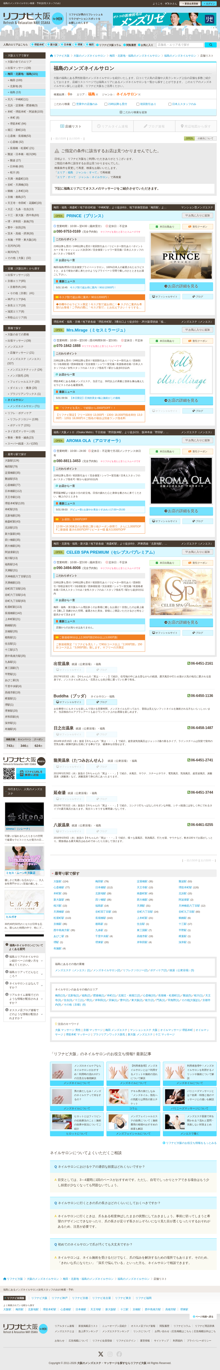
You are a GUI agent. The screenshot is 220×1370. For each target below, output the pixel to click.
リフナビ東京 (123, 1298)
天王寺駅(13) (12, 497)
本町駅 (58, 893)
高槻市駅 (142, 936)
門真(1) (160, 1000)
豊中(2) (124, 1000)
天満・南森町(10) (16, 178)
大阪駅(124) (12, 460)
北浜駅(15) (11, 527)
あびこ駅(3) (12, 680)
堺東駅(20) (11, 710)
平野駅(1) (10, 674)
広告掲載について (78, 1340)
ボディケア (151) (19, 425)
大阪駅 (58, 881)
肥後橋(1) (98, 995)
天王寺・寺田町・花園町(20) (23, 203)
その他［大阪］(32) (18, 258)
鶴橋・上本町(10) (16, 190)
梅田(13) (60, 995)
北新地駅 (100, 893)
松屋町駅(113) (13, 606)
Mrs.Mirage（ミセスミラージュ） (91, 330)
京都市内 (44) (17, 287)
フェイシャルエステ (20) (24, 381)
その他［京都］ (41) (21, 293)
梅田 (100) (15, 80)
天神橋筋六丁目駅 (189, 905)
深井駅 (183, 942)
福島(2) (86, 995)
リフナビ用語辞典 (204, 1326)
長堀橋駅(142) (13, 613)
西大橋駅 (142, 899)
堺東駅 (99, 942)
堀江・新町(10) (15, 129)
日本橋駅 (100, 887)
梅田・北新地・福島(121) (21, 74)
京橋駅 (58, 924)
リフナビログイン (126, 1340)
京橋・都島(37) (15, 197)
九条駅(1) (10, 661)
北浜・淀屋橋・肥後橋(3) (21, 105)
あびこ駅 (59, 936)
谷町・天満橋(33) (16, 184)
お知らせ (59, 1340)
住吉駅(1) (10, 643)
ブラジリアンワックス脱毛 (109, 1034)
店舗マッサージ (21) (21, 352)
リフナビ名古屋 (101, 1298)
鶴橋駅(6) (10, 625)
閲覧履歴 (129, 45)
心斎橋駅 (59, 887)
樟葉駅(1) (10, 698)
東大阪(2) (137, 1000)
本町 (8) (13, 117)
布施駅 (58, 948)
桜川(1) (198, 995)
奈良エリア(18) (15, 305)
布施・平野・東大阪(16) (20, 239)
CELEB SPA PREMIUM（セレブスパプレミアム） (105, 552)
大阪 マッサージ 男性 (68, 1030)
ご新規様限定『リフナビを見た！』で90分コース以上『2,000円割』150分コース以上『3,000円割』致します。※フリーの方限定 (99, 646)
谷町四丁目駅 (103, 911)
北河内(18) (12, 245)
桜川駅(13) (11, 558)
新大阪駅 (59, 899)
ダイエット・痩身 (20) (22, 387)
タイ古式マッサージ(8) (20, 431)
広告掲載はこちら (181, 1331)
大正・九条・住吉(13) (19, 209)
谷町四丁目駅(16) (15, 588)
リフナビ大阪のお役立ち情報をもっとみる (190, 1143)
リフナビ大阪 (39, 1298)
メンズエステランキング (115, 1331)
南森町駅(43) (12, 521)
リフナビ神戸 (60, 1298)
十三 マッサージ (165, 1034)
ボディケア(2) (158, 970)
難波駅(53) (11, 478)
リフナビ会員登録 (102, 1340)
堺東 (78, 44)
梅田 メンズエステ (116, 1030)
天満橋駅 (59, 911)
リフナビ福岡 (144, 1298)
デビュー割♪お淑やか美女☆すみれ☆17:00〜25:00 (97, 509)
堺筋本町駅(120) (14, 503)
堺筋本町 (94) (17, 123)
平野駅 (183, 930)
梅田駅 (99, 881)
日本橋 (66, 44)
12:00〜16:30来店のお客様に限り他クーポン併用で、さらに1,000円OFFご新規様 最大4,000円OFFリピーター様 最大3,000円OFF (98, 528)
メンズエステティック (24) (25, 369)
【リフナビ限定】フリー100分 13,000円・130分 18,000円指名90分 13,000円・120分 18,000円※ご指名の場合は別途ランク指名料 (99, 416)
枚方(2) (149, 1000)
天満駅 (141, 905)
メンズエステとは (64, 1331)
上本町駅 (142, 917)
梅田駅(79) (11, 466)
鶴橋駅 (183, 917)
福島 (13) (14, 92)
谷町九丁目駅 (187, 911)
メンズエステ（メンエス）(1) (72, 970)
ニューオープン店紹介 (114, 1326)
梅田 (90, 44)
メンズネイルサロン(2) (106, 970)
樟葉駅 (183, 936)
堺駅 (56, 942)
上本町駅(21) (12, 619)
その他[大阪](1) (191, 1000)
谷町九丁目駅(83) (15, 600)
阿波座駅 (184, 899)
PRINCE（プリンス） (80, 216)
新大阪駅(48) (12, 533)
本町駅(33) (11, 509)
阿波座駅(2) (12, 552)
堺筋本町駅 (185, 887)
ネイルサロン (14, 399)
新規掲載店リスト (88, 1326)
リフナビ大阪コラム (108, 45)
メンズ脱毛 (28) (18, 375)
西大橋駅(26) (12, 545)
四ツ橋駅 (100, 899)
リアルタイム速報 (64, 1326)
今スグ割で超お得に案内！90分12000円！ (93, 287)
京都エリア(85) (15, 281)
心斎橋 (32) (16, 141)
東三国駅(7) (12, 668)
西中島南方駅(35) (15, 655)
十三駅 (183, 924)
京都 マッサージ (93, 1030)
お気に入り (145, 45)
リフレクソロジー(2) (135, 970)
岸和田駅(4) (12, 716)
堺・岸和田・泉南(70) (19, 221)
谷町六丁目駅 (145, 911)
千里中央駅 (102, 936)
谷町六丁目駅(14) (15, 594)
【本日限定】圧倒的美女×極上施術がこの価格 (95, 398)
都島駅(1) (10, 637)
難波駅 (183, 881)
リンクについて (141, 1331)
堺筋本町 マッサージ (78, 1034)
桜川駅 (58, 905)
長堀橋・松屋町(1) (169, 995)
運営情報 (145, 1340)
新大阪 (53, 44)
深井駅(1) (10, 723)
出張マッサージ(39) (18, 68)
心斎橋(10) (149, 995)
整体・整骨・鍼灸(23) (19, 437)
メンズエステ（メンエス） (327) (24, 361)
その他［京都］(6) (75, 1004)
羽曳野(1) (173, 1000)
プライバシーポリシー (199, 1340)
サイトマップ (161, 1340)
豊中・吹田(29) (15, 227)
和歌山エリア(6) (16, 317)
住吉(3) (68, 1000)
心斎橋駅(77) (12, 485)
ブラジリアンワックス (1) (24, 393)
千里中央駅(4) (13, 686)
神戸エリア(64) (15, 299)
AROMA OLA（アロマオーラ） (88, 440)
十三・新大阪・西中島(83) (22, 215)
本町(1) (111, 995)
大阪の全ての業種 (17, 334)
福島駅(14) (11, 564)
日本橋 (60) (16, 166)
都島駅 (99, 924)
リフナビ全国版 (14, 1298)
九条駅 (99, 930)
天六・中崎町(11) (16, 99)
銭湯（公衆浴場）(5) (182, 970)
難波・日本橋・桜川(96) (20, 154)
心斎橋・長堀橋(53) (18, 135)
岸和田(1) (100, 1000)
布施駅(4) (10, 729)
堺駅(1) (9, 704)
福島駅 (99, 905)
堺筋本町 (38, 44)
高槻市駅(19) (12, 692)
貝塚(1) (113, 1000)
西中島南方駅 (62, 930)
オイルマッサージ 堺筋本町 (176, 1030)
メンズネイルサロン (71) (24, 406)
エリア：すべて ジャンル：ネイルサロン (82, 177)
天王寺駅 (142, 887)
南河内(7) (12, 252)
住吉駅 (141, 924)
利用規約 (178, 1340)
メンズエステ (14, 346)
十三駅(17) (11, 649)
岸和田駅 (142, 942)
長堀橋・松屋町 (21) (21, 148)
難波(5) (187, 995)
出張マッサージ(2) (17, 274)
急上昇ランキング (88, 1331)
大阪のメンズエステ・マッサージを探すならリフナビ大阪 (111, 1363)
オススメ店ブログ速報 (143, 1326)
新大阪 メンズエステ (140, 1034)
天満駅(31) (11, 570)
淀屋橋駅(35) (12, 472)
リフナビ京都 (80, 1298)
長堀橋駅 (100, 917)
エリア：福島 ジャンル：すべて (77, 172)
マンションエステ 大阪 (143, 1030)
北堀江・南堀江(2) (129, 995)
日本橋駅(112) (13, 491)
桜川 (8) (13, 172)
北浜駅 (183, 893)
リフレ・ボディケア (18, 413)
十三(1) (79, 1000)
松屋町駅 (59, 917)
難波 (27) (14, 160)
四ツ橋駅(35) (12, 539)
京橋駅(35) (11, 631)
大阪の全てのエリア (18, 61)
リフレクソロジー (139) (23, 419)
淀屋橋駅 (142, 881)
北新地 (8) (15, 86)
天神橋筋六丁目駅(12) (18, 576)
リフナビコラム (182, 1326)
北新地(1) (73, 995)
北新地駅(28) (12, 515)
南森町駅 (142, 893)
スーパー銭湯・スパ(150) (21, 443)
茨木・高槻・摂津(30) (19, 233)
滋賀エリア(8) (14, 311)
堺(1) (89, 1000)
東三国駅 (142, 930)
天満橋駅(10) (12, 582)
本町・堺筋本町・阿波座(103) (24, 111)
